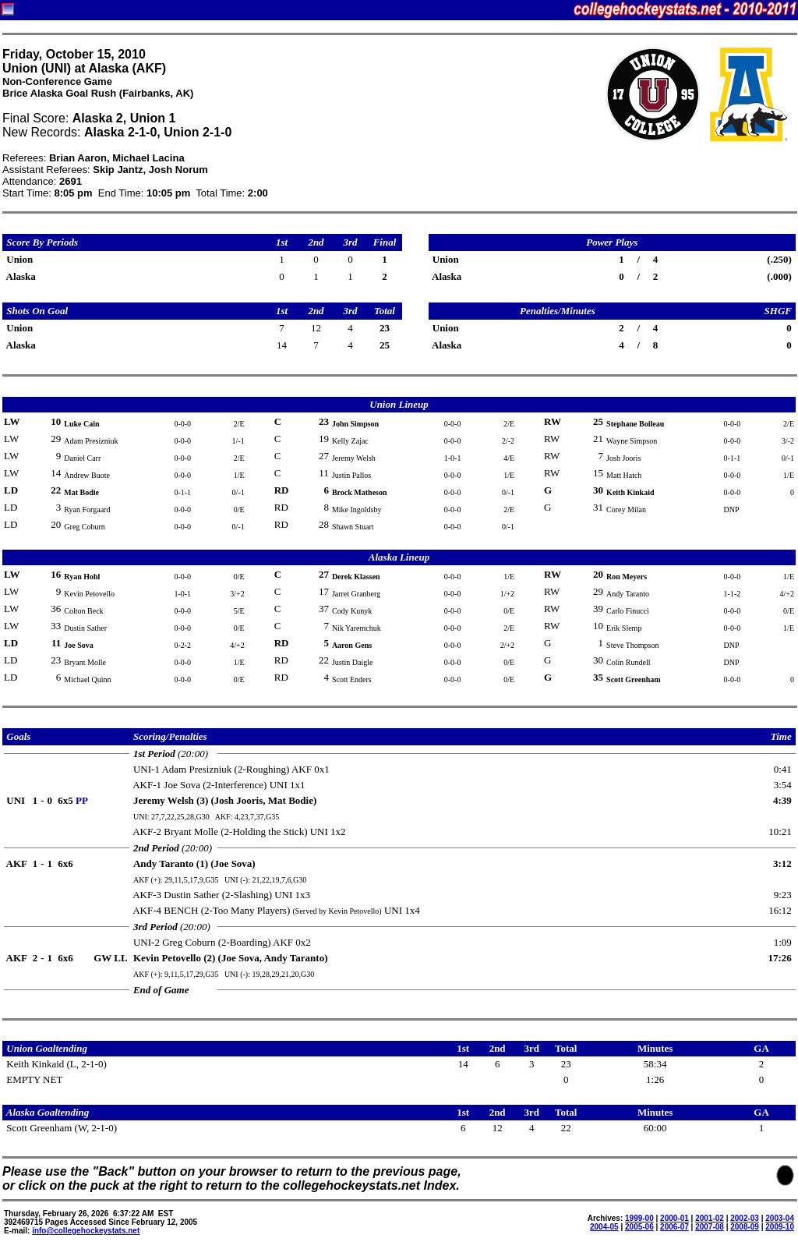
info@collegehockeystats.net (85, 1230)
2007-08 (709, 1226)
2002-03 (744, 1218)
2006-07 (674, 1226)
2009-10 (779, 1226)
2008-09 (744, 1226)
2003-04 (779, 1218)
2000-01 (674, 1218)
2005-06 (639, 1226)
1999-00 (639, 1218)
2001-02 (709, 1218)
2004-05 (604, 1226)
